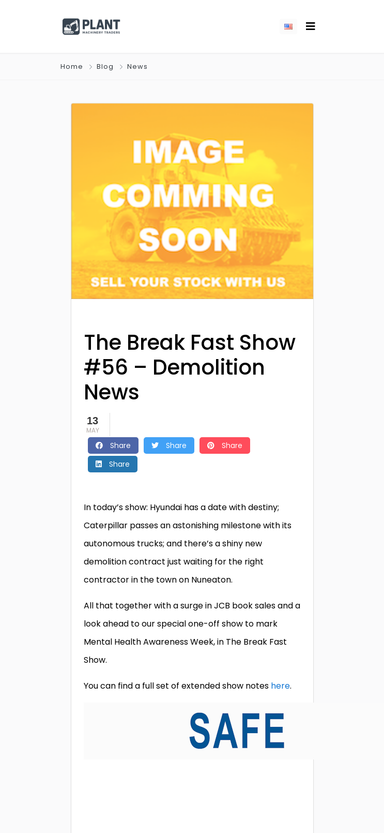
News (137, 66)
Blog (105, 66)
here (280, 686)
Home (71, 66)
